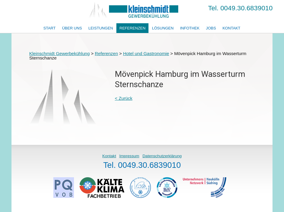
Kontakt (231, 28)
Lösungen (163, 28)
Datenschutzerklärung (162, 156)
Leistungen (100, 28)
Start (49, 28)
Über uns (72, 28)
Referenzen (132, 28)
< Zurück (124, 98)
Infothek (189, 28)
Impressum (129, 156)
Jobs (211, 28)
